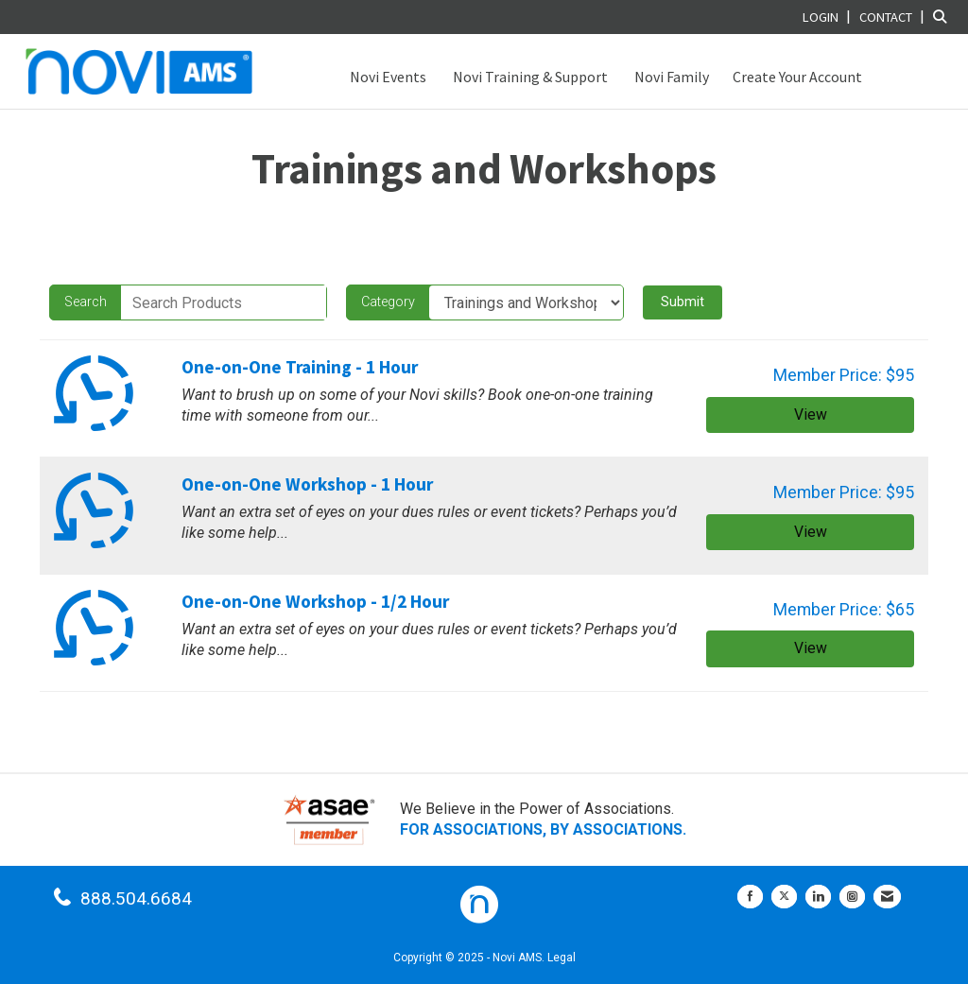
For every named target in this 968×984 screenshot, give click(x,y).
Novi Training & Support (529, 76)
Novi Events (386, 76)
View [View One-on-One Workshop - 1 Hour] (810, 532)
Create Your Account (797, 76)
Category (388, 302)
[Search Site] (943, 17)
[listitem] (829, 17)
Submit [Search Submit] (682, 302)
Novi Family (670, 76)
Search (85, 302)
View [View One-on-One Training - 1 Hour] (810, 414)
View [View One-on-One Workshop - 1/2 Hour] (810, 648)
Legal (561, 957)
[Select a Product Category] (526, 302)
